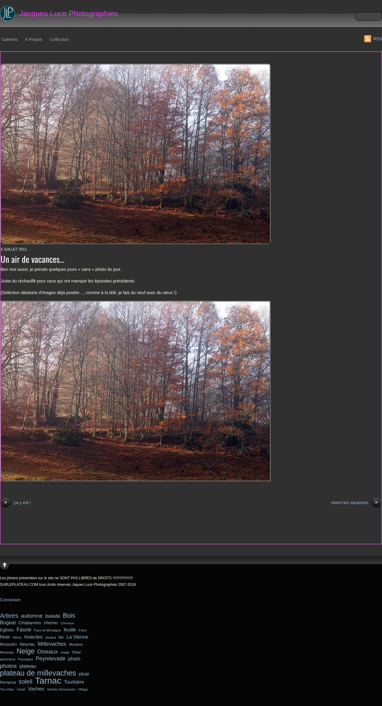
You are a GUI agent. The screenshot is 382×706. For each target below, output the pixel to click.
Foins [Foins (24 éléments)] (82, 630)
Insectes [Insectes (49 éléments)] (33, 636)
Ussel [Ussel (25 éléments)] (21, 689)
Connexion (10, 599)
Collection (59, 39)
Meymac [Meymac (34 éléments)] (27, 644)
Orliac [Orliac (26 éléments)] (76, 652)
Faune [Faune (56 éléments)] (23, 630)
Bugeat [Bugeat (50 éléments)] (8, 622)
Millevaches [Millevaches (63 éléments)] (52, 644)
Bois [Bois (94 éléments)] (69, 615)
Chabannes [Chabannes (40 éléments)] (30, 622)
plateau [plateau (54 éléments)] (27, 666)
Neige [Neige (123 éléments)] (26, 651)
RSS (377, 38)
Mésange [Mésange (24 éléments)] (7, 652)
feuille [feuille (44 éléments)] (70, 629)
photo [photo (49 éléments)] (74, 658)
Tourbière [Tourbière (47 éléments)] (74, 682)
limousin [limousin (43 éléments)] (8, 644)
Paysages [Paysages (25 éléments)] (25, 659)
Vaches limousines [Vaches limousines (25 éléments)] (61, 689)
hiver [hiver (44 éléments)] (5, 636)
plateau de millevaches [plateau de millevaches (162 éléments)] (38, 673)
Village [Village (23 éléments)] (83, 689)
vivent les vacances (356, 503)
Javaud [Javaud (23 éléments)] (50, 637)
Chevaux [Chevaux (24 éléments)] (67, 623)
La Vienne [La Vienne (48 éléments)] (77, 636)
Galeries (9, 39)
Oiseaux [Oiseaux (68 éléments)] (47, 651)
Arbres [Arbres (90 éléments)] (9, 615)
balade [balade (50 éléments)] (52, 616)
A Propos (33, 39)
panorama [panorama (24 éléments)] (7, 659)
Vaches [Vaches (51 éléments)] (36, 689)
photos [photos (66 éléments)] (8, 666)
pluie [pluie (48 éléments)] (84, 673)
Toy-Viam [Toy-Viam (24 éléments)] (7, 689)
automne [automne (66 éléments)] (31, 616)
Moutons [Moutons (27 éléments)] (76, 644)
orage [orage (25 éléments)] (65, 652)
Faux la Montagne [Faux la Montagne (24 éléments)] (47, 630)
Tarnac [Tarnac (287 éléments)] (48, 680)
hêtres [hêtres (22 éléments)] (17, 637)
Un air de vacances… (32, 259)
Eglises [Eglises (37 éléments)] (7, 630)
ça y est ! (16, 503)
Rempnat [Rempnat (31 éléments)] (8, 682)
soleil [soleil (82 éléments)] (26, 682)
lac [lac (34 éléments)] (61, 637)
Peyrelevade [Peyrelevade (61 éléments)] (51, 659)
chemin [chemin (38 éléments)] (51, 622)
